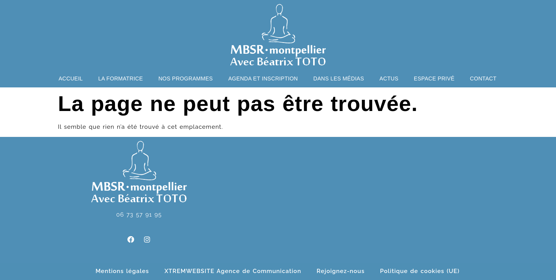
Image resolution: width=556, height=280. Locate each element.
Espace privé (434, 78)
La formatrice (120, 78)
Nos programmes (185, 78)
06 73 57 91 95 (139, 214)
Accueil (71, 78)
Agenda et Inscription (263, 78)
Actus (389, 78)
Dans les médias (339, 78)
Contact (483, 78)
